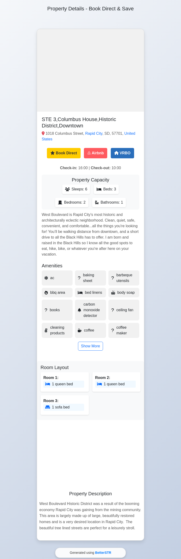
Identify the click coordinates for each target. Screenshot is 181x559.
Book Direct (63, 153)
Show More (90, 346)
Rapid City (94, 133)
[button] (90, 70)
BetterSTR (103, 553)
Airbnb (95, 153)
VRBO (122, 153)
